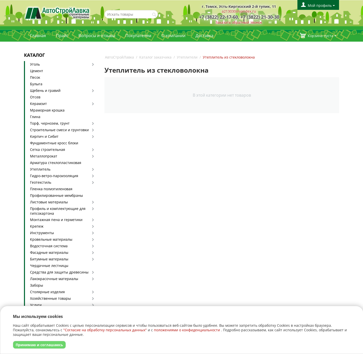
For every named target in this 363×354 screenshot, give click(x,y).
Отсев (35, 97)
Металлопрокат (43, 156)
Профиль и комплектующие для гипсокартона (58, 211)
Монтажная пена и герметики (56, 219)
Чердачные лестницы (49, 265)
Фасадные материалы (49, 252)
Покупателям (138, 35)
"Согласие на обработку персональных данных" (105, 330)
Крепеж (36, 226)
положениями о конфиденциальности (187, 330)
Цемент (36, 70)
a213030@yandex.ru (239, 11)
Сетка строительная (47, 149)
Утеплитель (40, 169)
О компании (173, 35)
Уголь (35, 64)
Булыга (36, 83)
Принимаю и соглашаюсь (39, 344)
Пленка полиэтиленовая (51, 188)
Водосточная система (49, 245)
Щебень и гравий (45, 90)
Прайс (62, 35)
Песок (35, 77)
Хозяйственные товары (50, 298)
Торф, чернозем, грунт (50, 123)
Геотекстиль (40, 182)
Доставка (204, 35)
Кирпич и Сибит (44, 136)
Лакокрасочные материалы (54, 278)
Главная (38, 35)
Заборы (36, 285)
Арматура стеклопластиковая (55, 162)
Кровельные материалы (51, 239)
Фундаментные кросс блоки (54, 143)
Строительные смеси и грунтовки (59, 129)
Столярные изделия (47, 291)
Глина (35, 116)
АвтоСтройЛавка (119, 57)
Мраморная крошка (47, 110)
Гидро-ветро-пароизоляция (54, 175)
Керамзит (38, 103)
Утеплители (187, 57)
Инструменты (42, 232)
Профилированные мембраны (56, 195)
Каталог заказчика (155, 57)
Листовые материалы (49, 202)
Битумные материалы (49, 259)
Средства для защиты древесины (59, 272)
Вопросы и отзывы (96, 35)
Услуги (36, 305)
